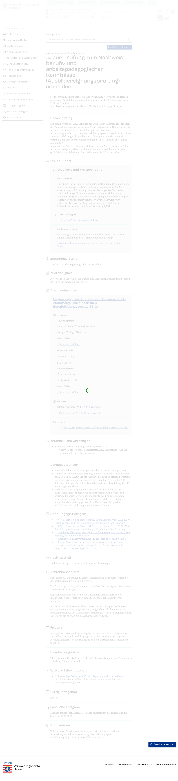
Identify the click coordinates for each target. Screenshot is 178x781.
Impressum (125, 765)
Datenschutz (144, 765)
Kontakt (109, 765)
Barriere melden (166, 765)
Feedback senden (162, 744)
